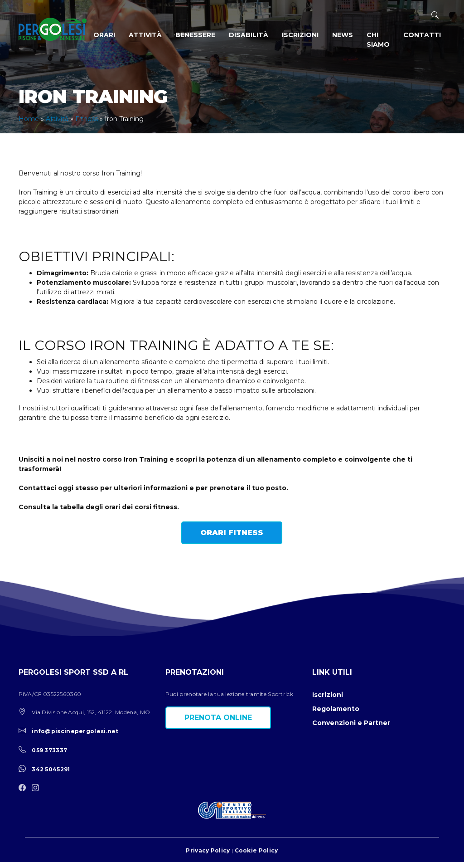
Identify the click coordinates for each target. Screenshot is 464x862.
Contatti (422, 35)
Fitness (86, 119)
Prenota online (218, 717)
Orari (104, 35)
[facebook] (24, 788)
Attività (145, 35)
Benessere (195, 35)
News (342, 35)
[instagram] (38, 788)
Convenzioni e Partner (351, 723)
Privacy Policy (208, 850)
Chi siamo (378, 40)
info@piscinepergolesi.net (75, 731)
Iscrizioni (300, 35)
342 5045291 (51, 769)
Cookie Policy (256, 850)
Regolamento (335, 709)
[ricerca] (435, 15)
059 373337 (49, 750)
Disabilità (248, 35)
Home (29, 119)
